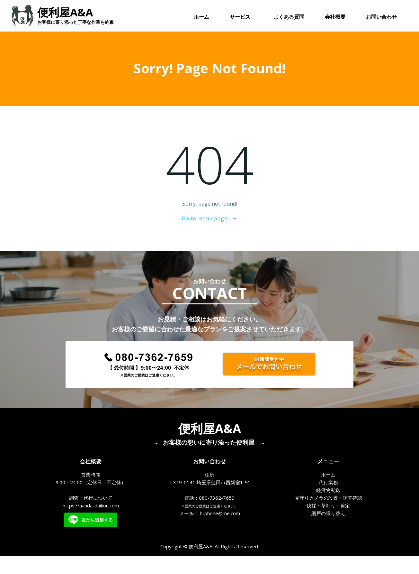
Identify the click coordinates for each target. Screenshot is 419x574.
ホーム (201, 17)
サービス (241, 17)
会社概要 (335, 17)
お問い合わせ (381, 17)
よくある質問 (289, 17)
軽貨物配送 (328, 506)
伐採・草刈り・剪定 (328, 522)
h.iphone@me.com (220, 529)
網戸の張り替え (328, 529)
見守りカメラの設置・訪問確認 (328, 514)
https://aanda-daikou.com (91, 522)
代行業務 (328, 498)
